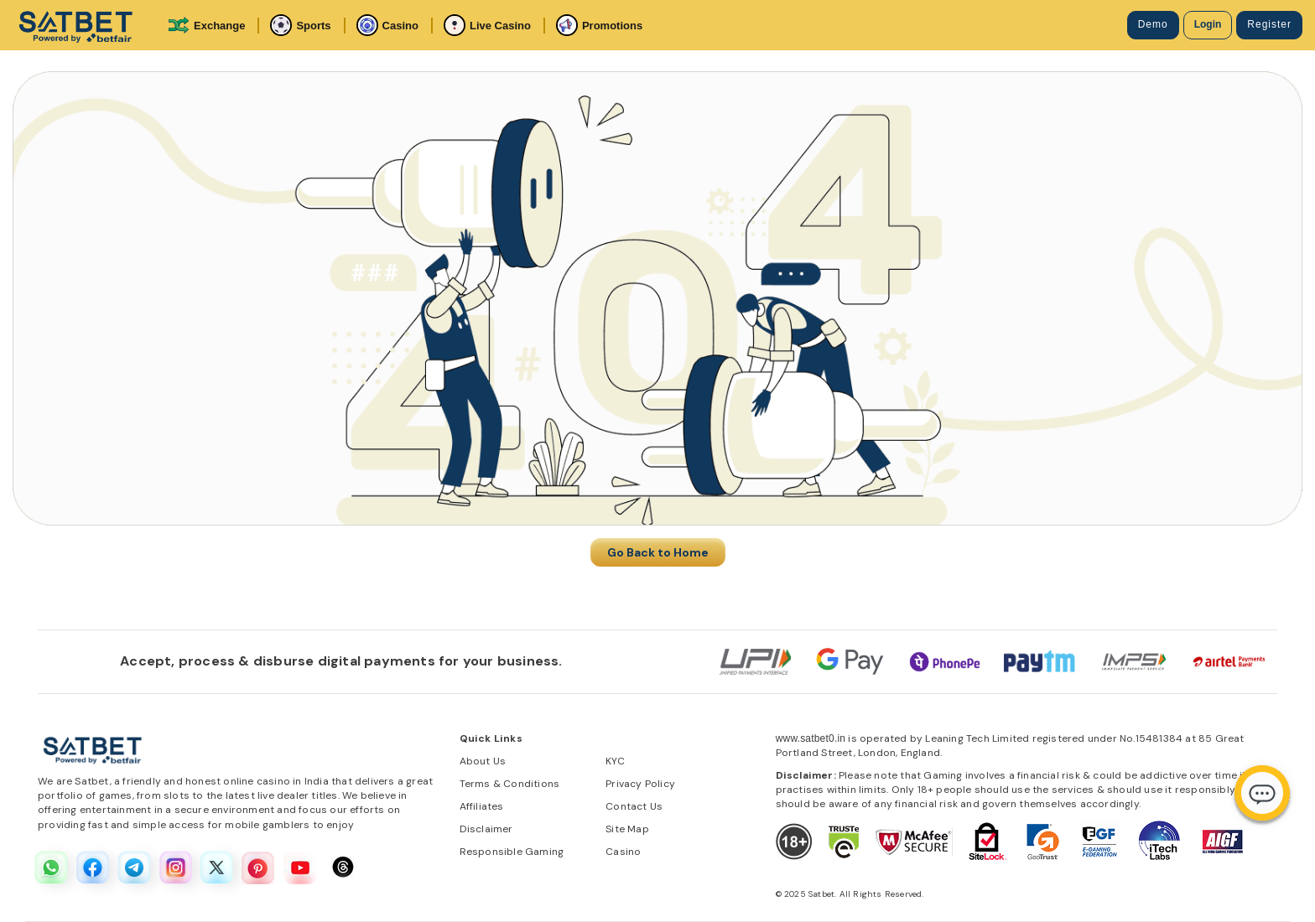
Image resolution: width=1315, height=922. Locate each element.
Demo (1153, 24)
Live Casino (487, 25)
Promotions (599, 25)
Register (1269, 24)
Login (1208, 24)
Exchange (206, 25)
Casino (387, 25)
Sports (300, 25)
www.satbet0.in (811, 738)
